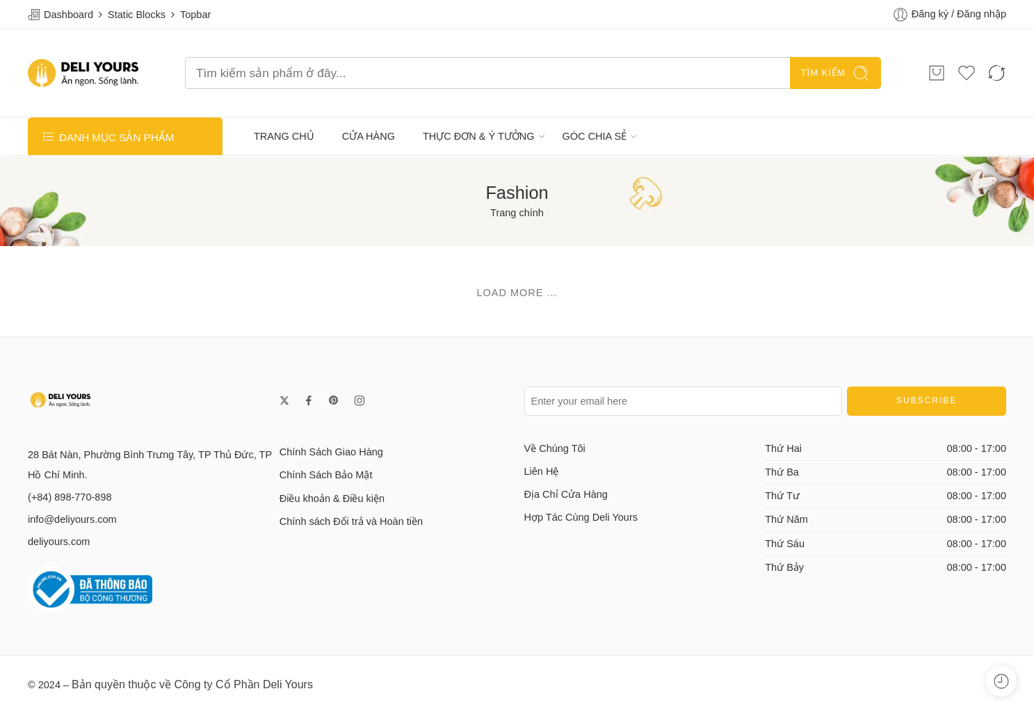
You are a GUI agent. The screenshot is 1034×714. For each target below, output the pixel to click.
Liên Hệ (541, 471)
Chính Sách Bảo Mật (326, 474)
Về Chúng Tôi (554, 448)
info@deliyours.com (72, 519)
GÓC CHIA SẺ (595, 136)
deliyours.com (59, 541)
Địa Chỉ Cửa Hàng (566, 494)
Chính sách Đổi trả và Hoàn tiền (351, 521)
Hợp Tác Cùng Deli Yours (581, 517)
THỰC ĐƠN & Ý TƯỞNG (479, 136)
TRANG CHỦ (284, 136)
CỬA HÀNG (368, 136)
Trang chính (517, 212)
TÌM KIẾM (835, 73)
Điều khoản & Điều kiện (332, 498)
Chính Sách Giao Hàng (331, 451)
